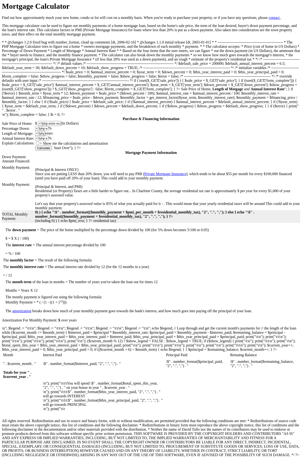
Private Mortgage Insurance (165, 174)
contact (275, 18)
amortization (21, 311)
